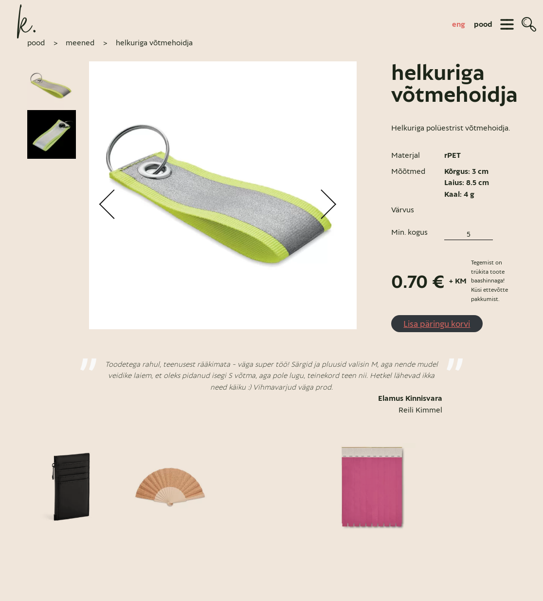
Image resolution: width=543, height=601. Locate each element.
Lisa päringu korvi (436, 324)
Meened (80, 43)
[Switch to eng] (459, 24)
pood (483, 24)
